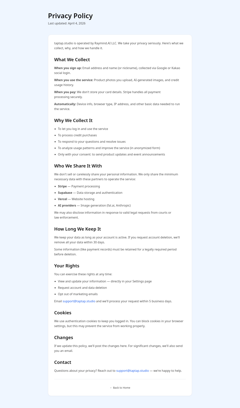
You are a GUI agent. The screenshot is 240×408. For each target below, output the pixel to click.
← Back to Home (120, 387)
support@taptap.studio (79, 301)
